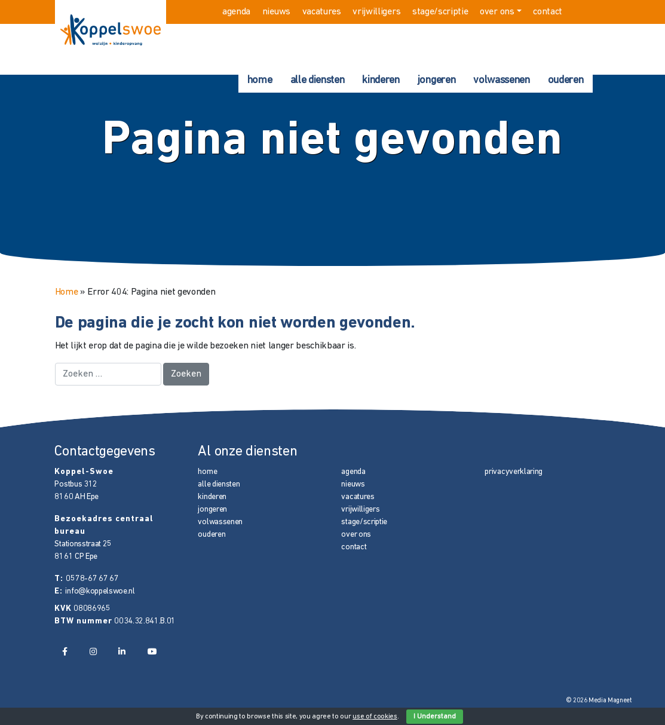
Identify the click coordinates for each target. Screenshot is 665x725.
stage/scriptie (440, 12)
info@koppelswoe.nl (99, 591)
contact (547, 12)
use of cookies (375, 716)
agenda (236, 12)
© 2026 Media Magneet (599, 701)
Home (66, 292)
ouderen (566, 80)
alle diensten (317, 80)
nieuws (276, 12)
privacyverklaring (514, 471)
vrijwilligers (376, 12)
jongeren (436, 80)
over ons (497, 12)
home (259, 80)
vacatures (321, 12)
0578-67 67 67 (92, 578)
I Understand (434, 716)
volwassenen (501, 80)
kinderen (380, 80)
